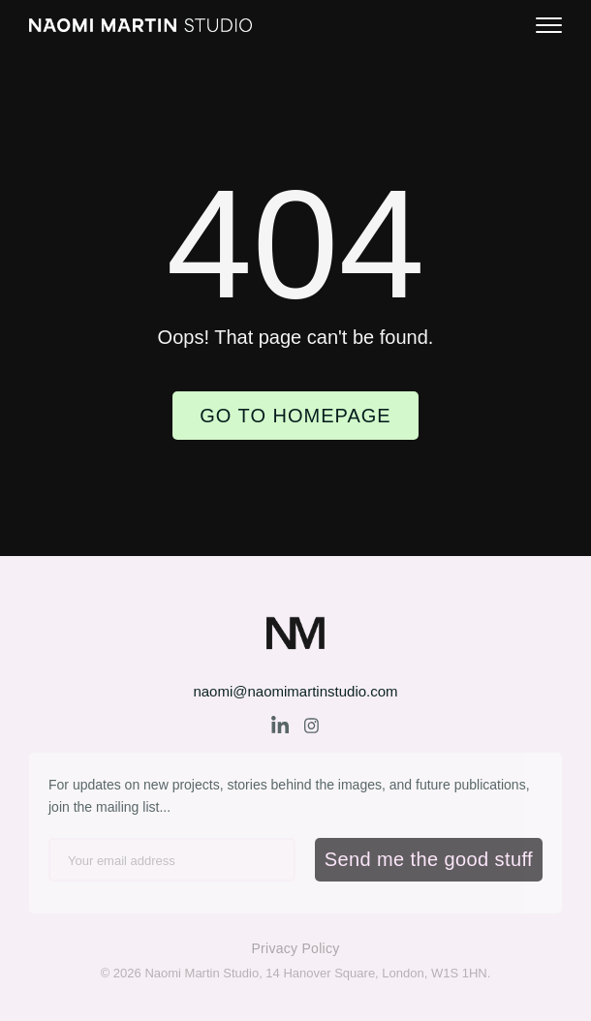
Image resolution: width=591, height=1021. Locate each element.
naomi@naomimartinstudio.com (295, 691)
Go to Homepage (295, 415)
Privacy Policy (295, 948)
